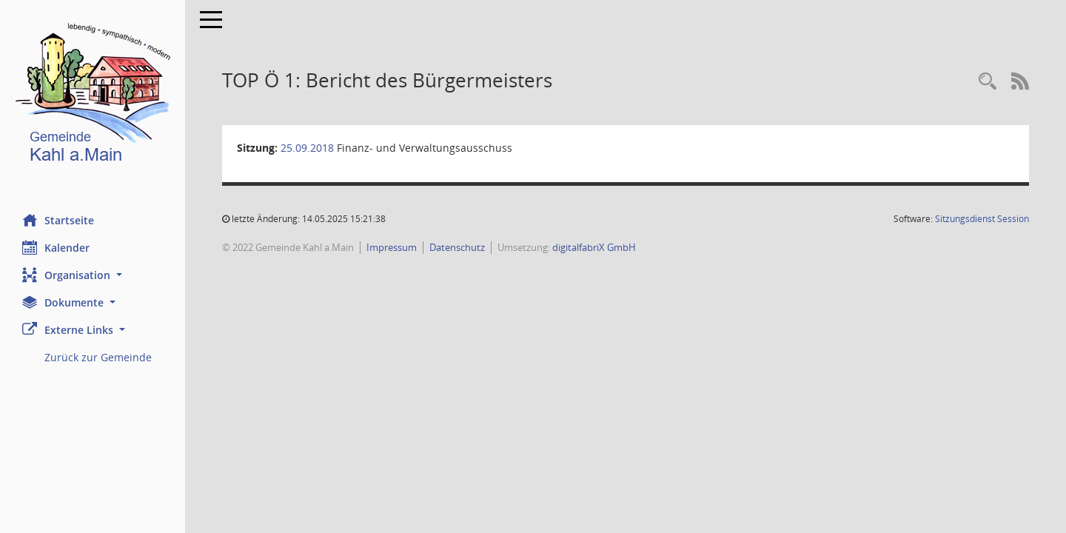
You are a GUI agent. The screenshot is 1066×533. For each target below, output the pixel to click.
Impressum (391, 247)
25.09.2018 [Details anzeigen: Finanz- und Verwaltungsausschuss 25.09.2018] (307, 148)
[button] (92, 275)
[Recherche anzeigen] (987, 82)
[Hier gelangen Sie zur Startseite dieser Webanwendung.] (92, 96)
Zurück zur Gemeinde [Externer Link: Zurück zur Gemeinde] (98, 357)
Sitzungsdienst (982, 218)
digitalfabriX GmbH (594, 247)
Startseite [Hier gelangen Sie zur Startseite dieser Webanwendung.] (58, 219)
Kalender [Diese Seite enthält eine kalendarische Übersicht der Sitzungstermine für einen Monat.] (56, 247)
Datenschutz (457, 247)
